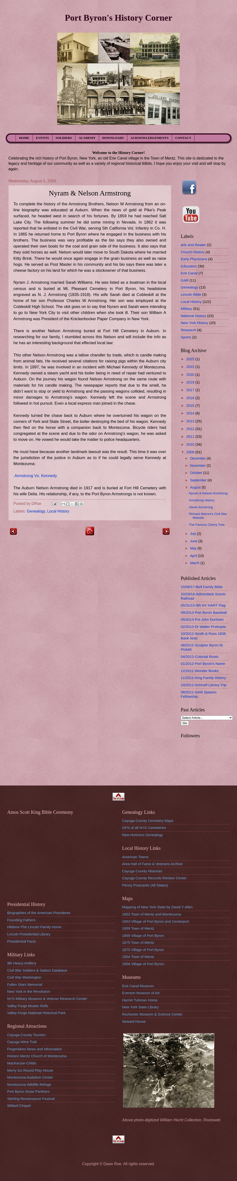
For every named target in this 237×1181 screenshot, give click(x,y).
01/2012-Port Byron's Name (203, 663)
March (195, 563)
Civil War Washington (24, 977)
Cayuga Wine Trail (22, 1042)
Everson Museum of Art (140, 993)
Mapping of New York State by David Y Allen (157, 907)
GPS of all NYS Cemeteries (144, 828)
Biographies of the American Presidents (38, 913)
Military (186, 309)
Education (189, 266)
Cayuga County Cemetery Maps (147, 821)
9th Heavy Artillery (21, 963)
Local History (58, 511)
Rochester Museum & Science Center (152, 1014)
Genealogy (36, 511)
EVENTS (42, 138)
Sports (186, 337)
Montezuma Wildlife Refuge (29, 1084)
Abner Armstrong (201, 507)
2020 (190, 374)
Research (188, 330)
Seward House (134, 1021)
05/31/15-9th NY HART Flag (203, 605)
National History (193, 316)
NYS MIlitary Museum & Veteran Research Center (47, 999)
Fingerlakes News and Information (34, 1049)
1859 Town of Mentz (138, 928)
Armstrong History (201, 500)
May (194, 548)
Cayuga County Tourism (26, 1035)
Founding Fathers (21, 920)
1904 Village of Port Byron (143, 964)
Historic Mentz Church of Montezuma (37, 1056)
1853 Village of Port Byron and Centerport (155, 921)
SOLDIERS (64, 138)
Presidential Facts (21, 941)
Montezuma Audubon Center (30, 1077)
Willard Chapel (19, 1106)
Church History (193, 252)
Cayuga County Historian (142, 871)
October (196, 473)
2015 (190, 405)
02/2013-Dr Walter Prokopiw (203, 627)
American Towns (135, 857)
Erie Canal (189, 273)
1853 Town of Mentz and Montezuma (151, 914)
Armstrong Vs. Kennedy (36, 475)
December (198, 458)
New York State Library (140, 1007)
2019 (190, 382)
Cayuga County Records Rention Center (154, 878)
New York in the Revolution (28, 991)
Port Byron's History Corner (118, 18)
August (196, 487)
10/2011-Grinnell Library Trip (203, 685)
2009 (190, 452)
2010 (190, 444)
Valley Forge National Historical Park (36, 1013)
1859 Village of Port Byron (143, 935)
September (199, 480)
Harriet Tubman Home (140, 1000)
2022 (190, 367)
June (194, 541)
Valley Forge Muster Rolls (27, 1006)
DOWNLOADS (113, 138)
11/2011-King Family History (203, 678)
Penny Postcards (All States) (145, 885)
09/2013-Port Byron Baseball (204, 612)
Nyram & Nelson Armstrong (208, 493)
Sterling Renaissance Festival (31, 1099)
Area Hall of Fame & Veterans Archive (152, 864)
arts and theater (193, 245)
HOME (24, 138)
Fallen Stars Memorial (24, 984)
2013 (190, 421)
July (193, 534)
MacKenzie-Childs (21, 1063)
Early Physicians (194, 259)
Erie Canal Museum (138, 986)
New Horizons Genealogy (142, 835)
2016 (190, 398)
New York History (194, 323)
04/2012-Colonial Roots (199, 657)
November (198, 465)
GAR (185, 280)
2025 (190, 359)
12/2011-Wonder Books (200, 671)
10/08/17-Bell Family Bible (202, 587)
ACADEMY (87, 138)
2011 (190, 436)
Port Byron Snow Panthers (28, 1091)
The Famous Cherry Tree (207, 524)
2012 (190, 429)
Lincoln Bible (191, 294)
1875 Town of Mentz (138, 942)
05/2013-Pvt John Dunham (202, 619)
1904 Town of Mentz (138, 957)
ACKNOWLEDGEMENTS (149, 138)
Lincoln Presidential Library (29, 934)
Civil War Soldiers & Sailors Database (37, 970)
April (194, 556)
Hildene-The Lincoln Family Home (34, 927)
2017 (190, 390)
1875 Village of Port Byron (143, 950)
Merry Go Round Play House (30, 1070)
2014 (190, 413)
